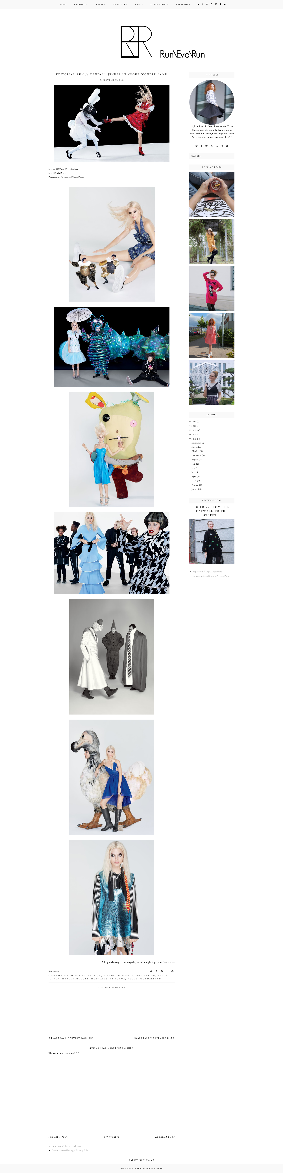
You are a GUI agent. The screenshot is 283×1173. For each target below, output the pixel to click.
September (196, 455)
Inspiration (145, 976)
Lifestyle (119, 4)
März (194, 480)
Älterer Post (165, 1137)
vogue (133, 979)
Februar (195, 485)
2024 (194, 421)
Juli (193, 464)
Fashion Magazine (119, 976)
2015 (194, 439)
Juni (193, 468)
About (139, 4)
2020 (194, 426)
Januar (194, 489)
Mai (193, 472)
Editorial (77, 976)
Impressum (183, 4)
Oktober (195, 451)
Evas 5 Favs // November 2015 (153, 1038)
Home (63, 4)
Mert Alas (99, 979)
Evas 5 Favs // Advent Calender (72, 1038)
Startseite (112, 1137)
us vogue (117, 979)
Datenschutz (159, 4)
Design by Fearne (152, 1168)
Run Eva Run (134, 1168)
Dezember (196, 443)
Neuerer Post (58, 1137)
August (195, 459)
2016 (194, 434)
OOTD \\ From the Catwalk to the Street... (212, 511)
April (194, 476)
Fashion (79, 4)
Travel (99, 4)
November (196, 447)
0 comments (54, 971)
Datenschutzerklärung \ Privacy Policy (211, 576)
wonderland (150, 979)
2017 (194, 430)
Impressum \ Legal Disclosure (207, 571)
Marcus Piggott (75, 979)
